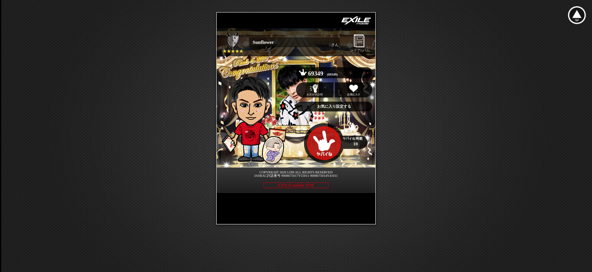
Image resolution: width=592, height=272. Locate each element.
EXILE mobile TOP (296, 185)
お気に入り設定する (334, 106)
